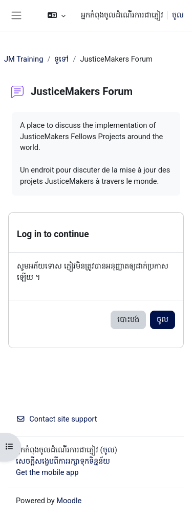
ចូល (178, 15)
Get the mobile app (47, 472)
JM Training (23, 59)
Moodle (68, 500)
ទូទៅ (61, 59)
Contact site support (56, 419)
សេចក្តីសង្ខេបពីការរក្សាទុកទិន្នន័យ (63, 461)
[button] (56, 15)
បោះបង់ (128, 319)
